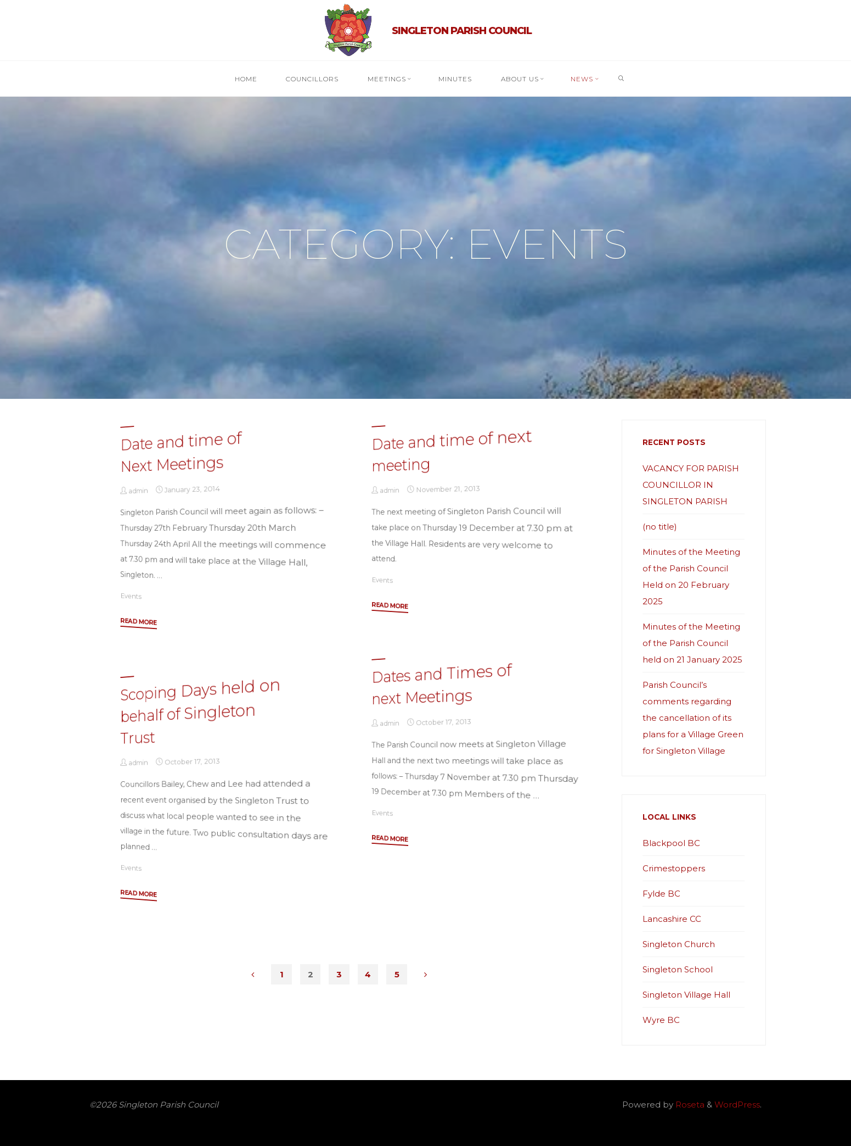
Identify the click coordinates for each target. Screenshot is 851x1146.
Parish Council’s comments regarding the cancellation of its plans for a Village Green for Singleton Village (693, 718)
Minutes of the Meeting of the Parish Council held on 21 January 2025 (692, 643)
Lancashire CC (672, 919)
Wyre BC (661, 1020)
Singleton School (678, 969)
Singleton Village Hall (686, 994)
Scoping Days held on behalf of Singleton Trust (200, 711)
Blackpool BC (671, 843)
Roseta (689, 1104)
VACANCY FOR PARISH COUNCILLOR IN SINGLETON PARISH (691, 485)
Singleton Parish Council (462, 31)
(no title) (660, 526)
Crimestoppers (674, 868)
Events (130, 595)
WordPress (737, 1104)
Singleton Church (679, 944)
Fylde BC (661, 893)
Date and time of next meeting (451, 450)
